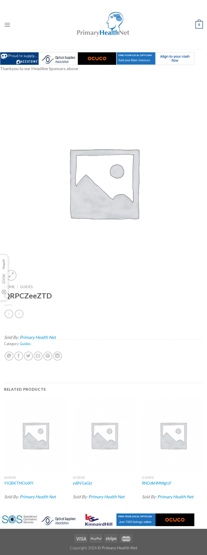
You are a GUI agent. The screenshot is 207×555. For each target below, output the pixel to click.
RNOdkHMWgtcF (157, 483)
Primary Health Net (38, 337)
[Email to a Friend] (38, 356)
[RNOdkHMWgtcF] (173, 435)
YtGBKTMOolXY (18, 483)
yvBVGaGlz (82, 483)
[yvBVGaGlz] (104, 435)
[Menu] (7, 24)
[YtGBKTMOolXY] (35, 435)
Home (9, 287)
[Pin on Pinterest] (47, 356)
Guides (26, 287)
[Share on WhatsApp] (9, 356)
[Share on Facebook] (18, 356)
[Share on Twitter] (28, 356)
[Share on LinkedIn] (57, 356)
